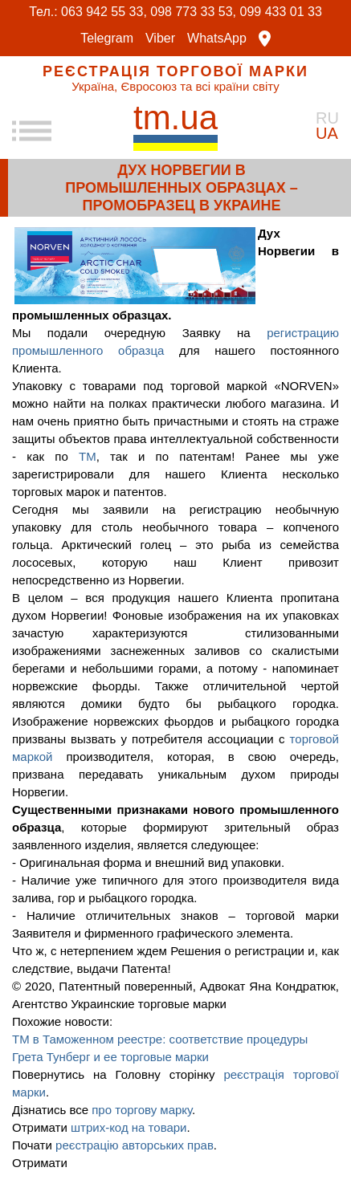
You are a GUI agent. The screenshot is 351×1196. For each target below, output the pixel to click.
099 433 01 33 (281, 11)
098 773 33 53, (193, 11)
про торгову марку (142, 1110)
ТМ (87, 456)
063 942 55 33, (104, 11)
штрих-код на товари (129, 1127)
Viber (160, 38)
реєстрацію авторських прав (134, 1145)
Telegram (106, 38)
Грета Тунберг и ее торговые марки (110, 1057)
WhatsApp (217, 38)
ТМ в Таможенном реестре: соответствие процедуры (160, 1039)
